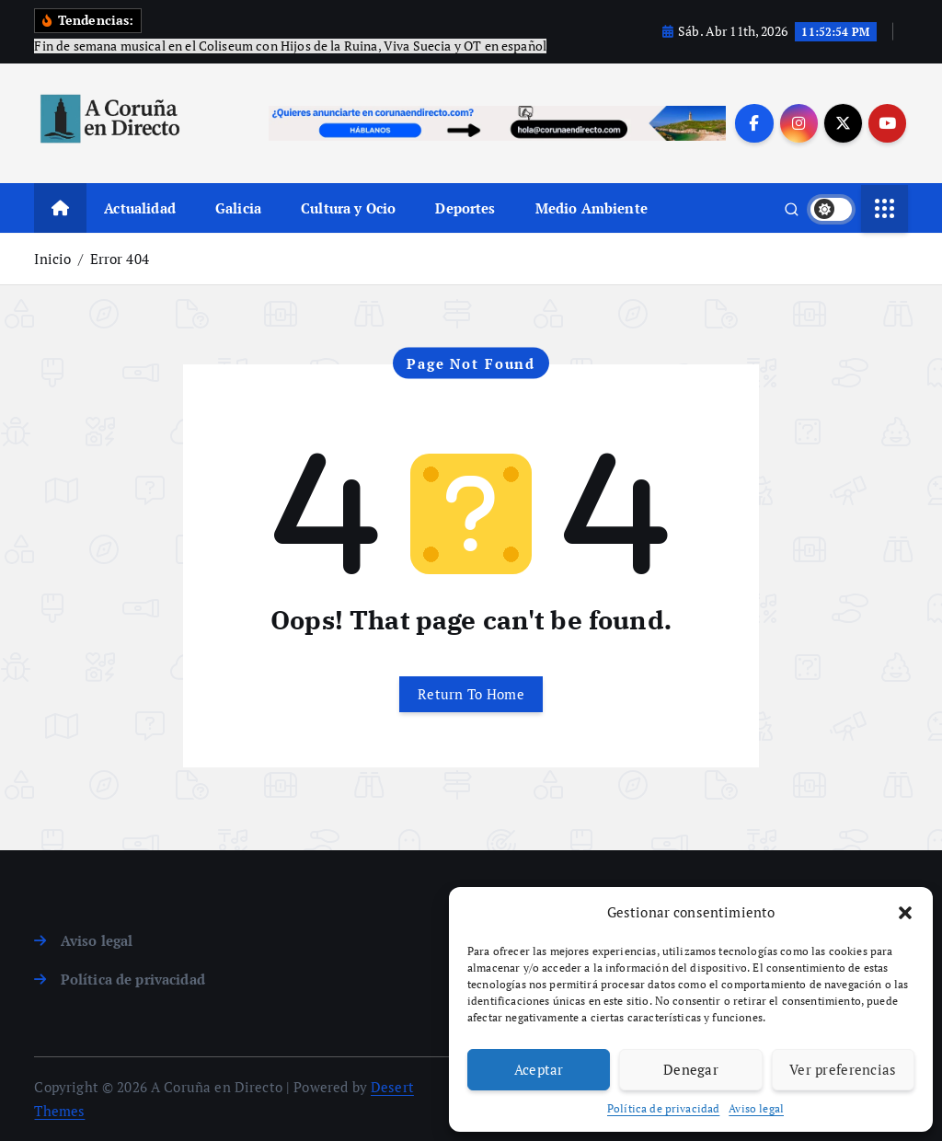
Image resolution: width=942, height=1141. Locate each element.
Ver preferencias (843, 1069)
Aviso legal (756, 1108)
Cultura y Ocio (348, 208)
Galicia (238, 208)
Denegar (690, 1069)
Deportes (465, 208)
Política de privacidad (663, 1108)
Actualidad (140, 208)
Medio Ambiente (591, 208)
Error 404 (119, 258)
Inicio (52, 258)
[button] (905, 913)
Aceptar (539, 1069)
